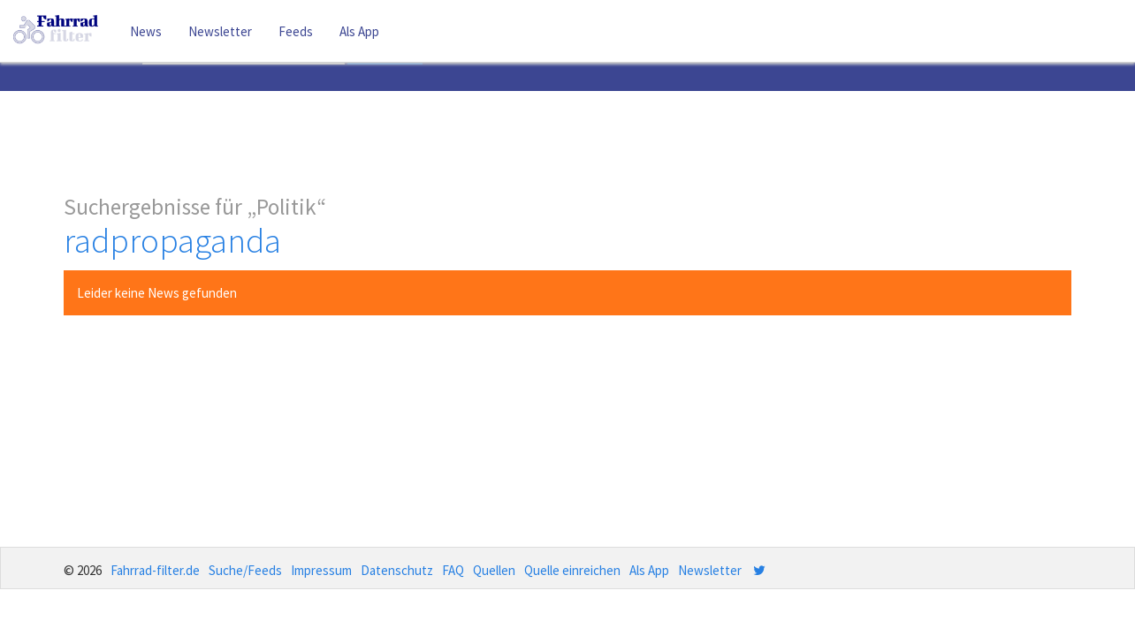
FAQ (453, 570)
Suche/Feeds (245, 570)
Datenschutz (397, 570)
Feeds (295, 31)
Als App (359, 31)
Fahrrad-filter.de (155, 570)
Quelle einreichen (572, 570)
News (146, 31)
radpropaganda (172, 240)
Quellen (494, 570)
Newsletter (220, 31)
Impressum (321, 570)
